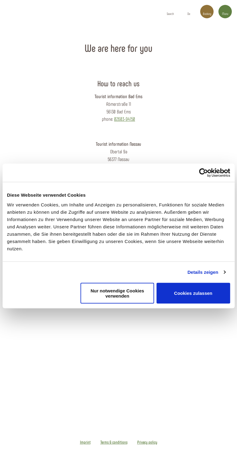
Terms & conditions (113, 442)
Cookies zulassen (193, 293)
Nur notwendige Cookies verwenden (117, 293)
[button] (188, 11)
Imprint (85, 442)
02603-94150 (124, 119)
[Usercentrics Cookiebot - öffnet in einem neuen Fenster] (203, 172)
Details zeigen (202, 272)
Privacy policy (147, 442)
